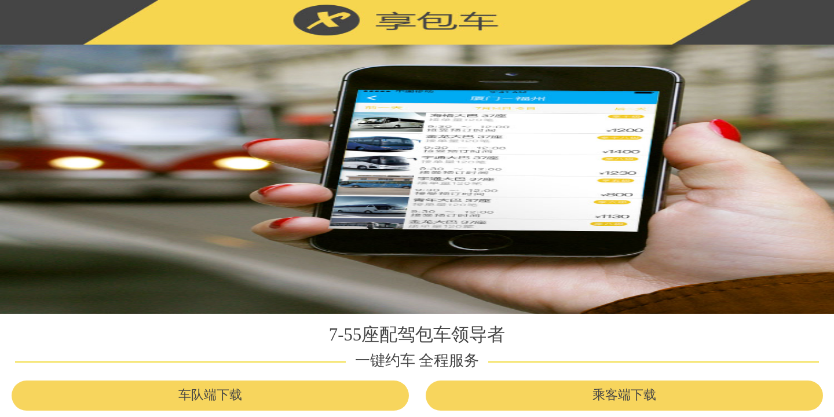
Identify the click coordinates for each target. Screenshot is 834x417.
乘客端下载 (624, 395)
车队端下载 (210, 395)
